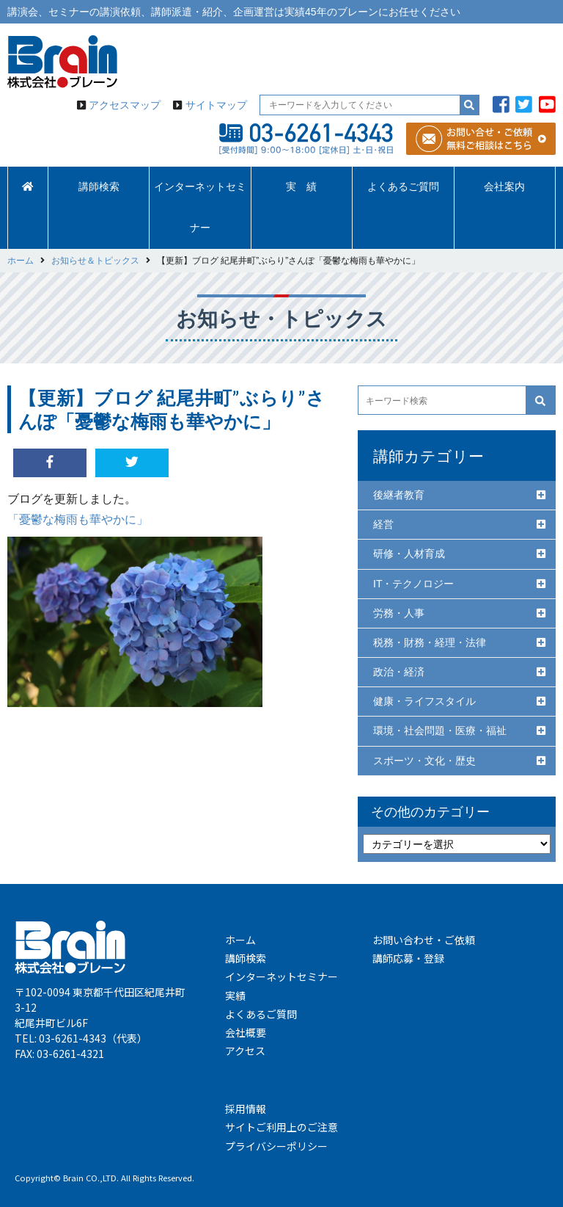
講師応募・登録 (408, 958)
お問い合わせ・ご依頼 (423, 939)
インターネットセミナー (200, 207)
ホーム (240, 939)
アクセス (245, 1050)
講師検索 (98, 186)
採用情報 (245, 1108)
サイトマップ (216, 105)
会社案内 (504, 186)
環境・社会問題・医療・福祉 (440, 730)
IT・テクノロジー (413, 584)
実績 (235, 995)
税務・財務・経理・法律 (429, 642)
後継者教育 (398, 495)
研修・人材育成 (409, 553)
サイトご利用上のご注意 (281, 1127)
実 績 (301, 186)
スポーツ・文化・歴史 (424, 760)
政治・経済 (398, 672)
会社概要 (245, 1032)
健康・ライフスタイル (424, 701)
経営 (383, 524)
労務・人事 (398, 613)
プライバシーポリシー (276, 1146)
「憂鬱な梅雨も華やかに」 (77, 519)
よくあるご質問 (403, 186)
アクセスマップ (125, 105)
